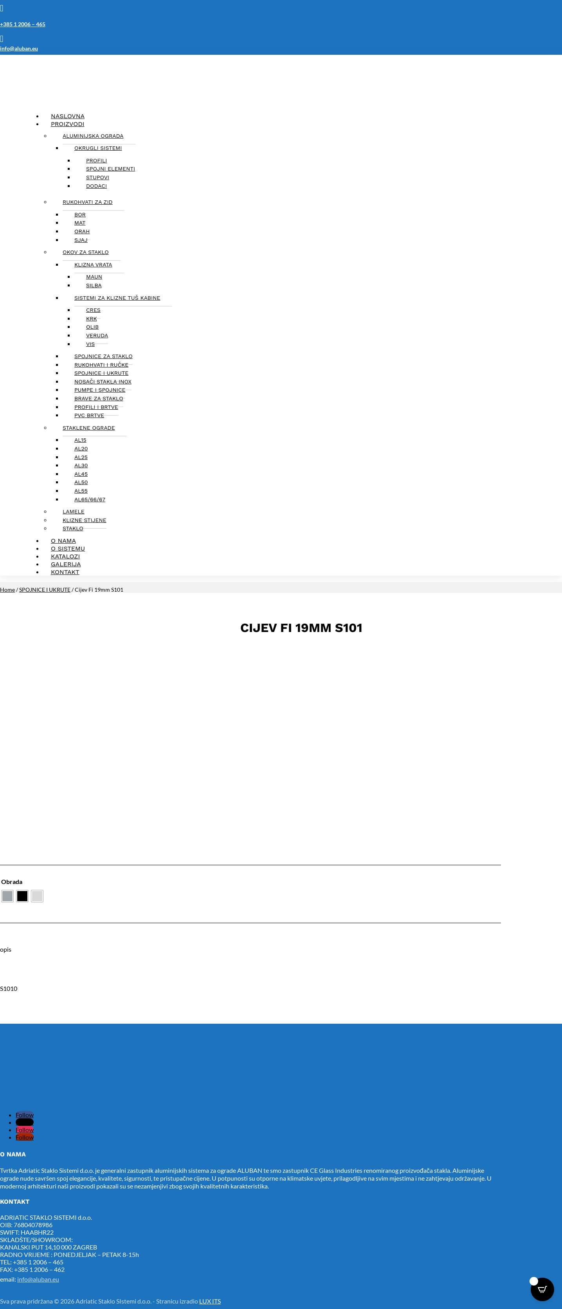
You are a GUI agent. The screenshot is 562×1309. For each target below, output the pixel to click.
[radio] (7, 896)
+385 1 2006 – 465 (22, 24)
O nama (63, 540)
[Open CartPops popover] (542, 1289)
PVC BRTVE (89, 415)
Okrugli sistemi (98, 148)
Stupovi (97, 177)
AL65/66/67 (89, 499)
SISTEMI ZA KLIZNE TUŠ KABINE (117, 298)
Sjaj (81, 240)
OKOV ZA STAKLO (86, 252)
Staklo (73, 528)
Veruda (97, 335)
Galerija (66, 564)
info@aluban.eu (19, 48)
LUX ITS (210, 1301)
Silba (94, 285)
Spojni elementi (110, 169)
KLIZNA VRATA (93, 264)
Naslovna (68, 116)
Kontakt (65, 572)
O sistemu (68, 548)
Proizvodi (67, 124)
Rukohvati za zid (88, 202)
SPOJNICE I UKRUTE (44, 589)
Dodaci (96, 186)
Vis (90, 344)
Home (7, 589)
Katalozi (65, 556)
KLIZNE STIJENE (84, 520)
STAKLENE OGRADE (89, 428)
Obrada (11, 881)
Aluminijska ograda (93, 136)
